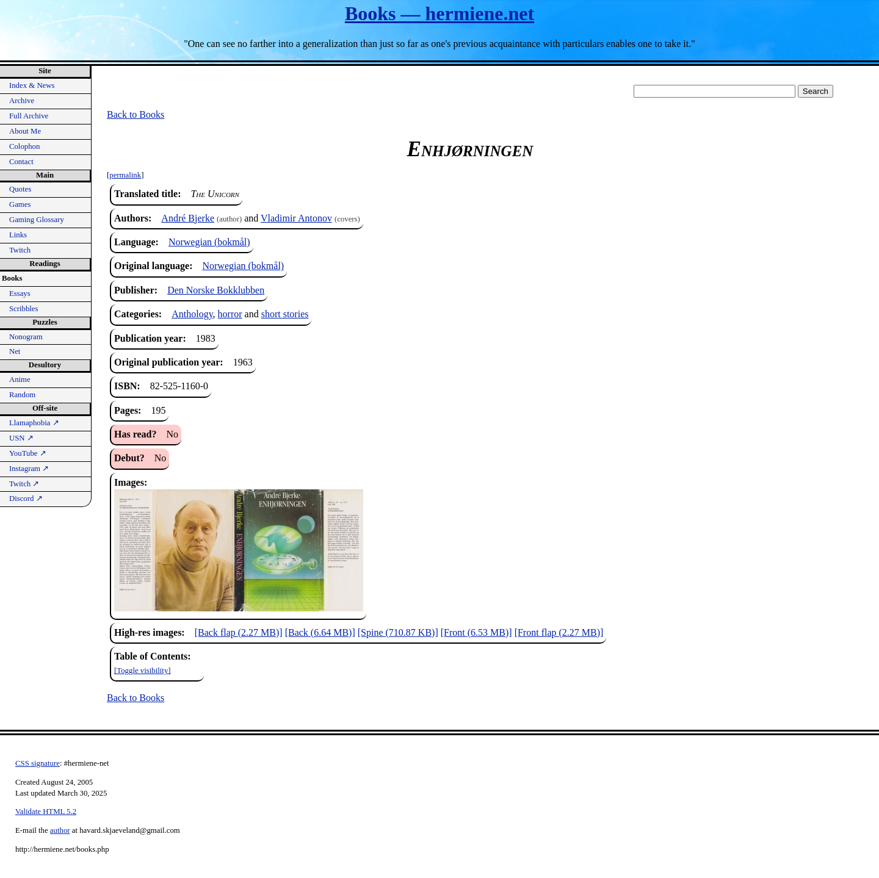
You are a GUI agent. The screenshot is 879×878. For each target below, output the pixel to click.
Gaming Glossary (36, 219)
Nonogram (26, 337)
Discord (26, 498)
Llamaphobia (34, 423)
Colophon (24, 146)
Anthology (192, 314)
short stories (285, 314)
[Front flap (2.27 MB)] (559, 632)
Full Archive (28, 116)
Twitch (20, 250)
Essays (20, 293)
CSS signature (37, 763)
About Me (25, 131)
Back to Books (135, 114)
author (60, 830)
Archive (21, 100)
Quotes (20, 189)
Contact (21, 161)
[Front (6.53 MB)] (476, 632)
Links (18, 235)
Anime (20, 379)
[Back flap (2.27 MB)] (239, 632)
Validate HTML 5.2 (45, 811)
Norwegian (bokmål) (209, 242)
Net (14, 351)
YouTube (27, 453)
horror (230, 314)
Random (22, 394)
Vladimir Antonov (296, 218)
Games (20, 204)
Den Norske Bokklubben (215, 290)
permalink (125, 175)
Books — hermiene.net (439, 13)
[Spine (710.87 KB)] (398, 632)
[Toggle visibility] (142, 670)
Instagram (29, 468)
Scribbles (23, 308)
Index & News (32, 85)
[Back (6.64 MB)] (320, 632)
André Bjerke (187, 218)
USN (21, 438)
